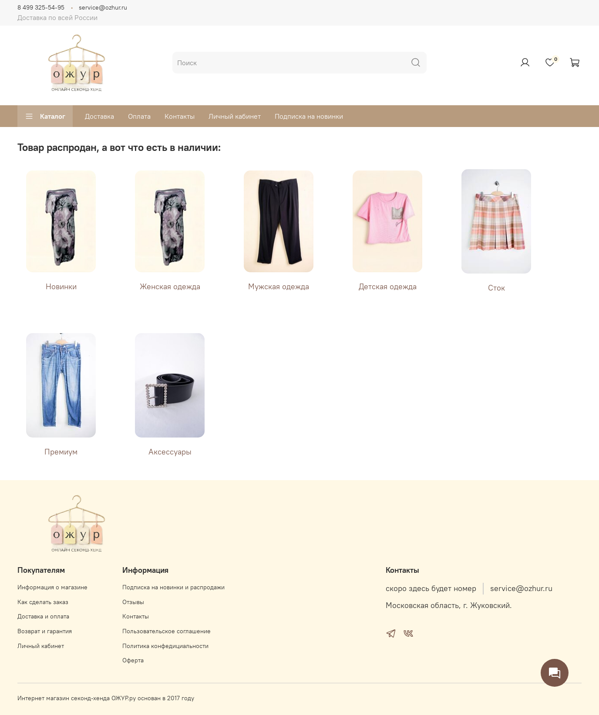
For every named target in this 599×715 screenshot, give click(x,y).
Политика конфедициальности (165, 646)
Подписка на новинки (309, 116)
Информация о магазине (52, 587)
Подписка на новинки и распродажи (173, 587)
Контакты (180, 116)
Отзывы (133, 602)
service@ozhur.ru (103, 7)
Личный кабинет (235, 116)
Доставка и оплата (43, 616)
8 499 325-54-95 (40, 7)
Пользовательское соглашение (166, 631)
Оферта (133, 660)
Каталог (45, 116)
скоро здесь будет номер (431, 588)
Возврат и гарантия (44, 631)
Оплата (139, 116)
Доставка (99, 116)
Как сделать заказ (42, 602)
